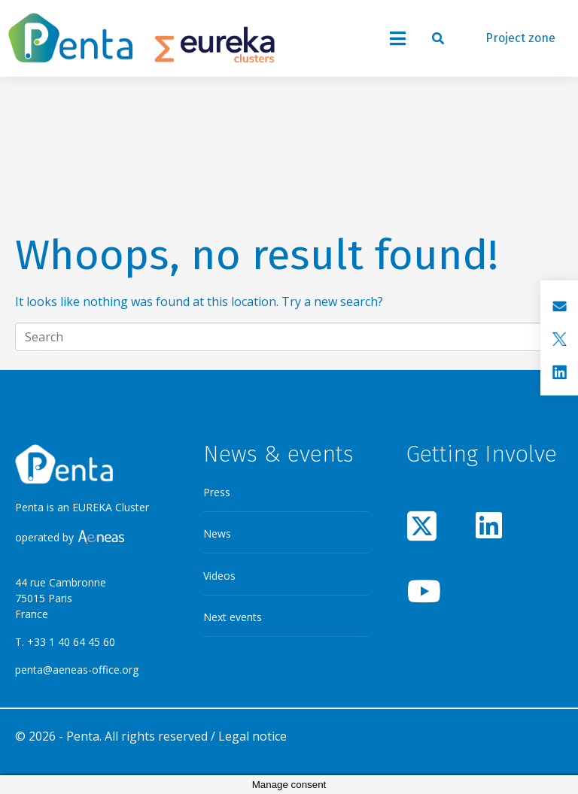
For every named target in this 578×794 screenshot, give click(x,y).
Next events (232, 617)
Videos (219, 575)
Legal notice (252, 736)
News (217, 533)
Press (216, 492)
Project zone (520, 38)
